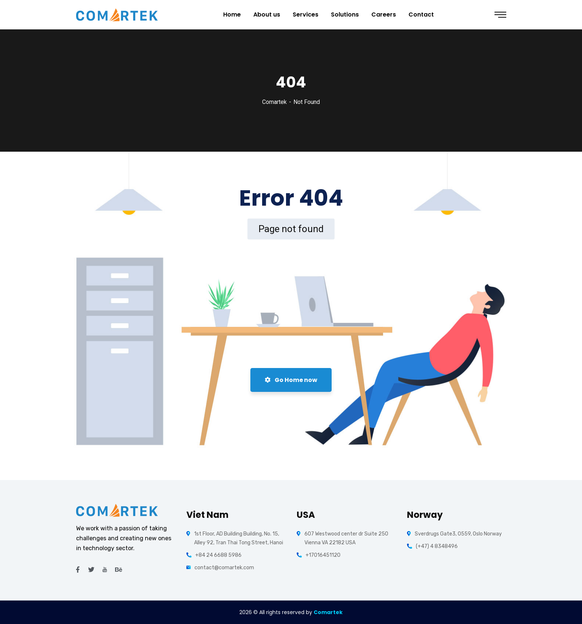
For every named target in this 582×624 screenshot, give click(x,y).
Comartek (274, 101)
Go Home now (291, 380)
